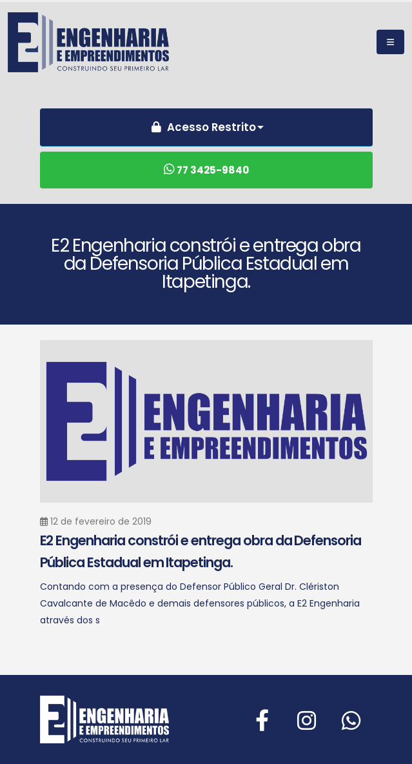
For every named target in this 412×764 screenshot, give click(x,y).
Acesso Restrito (202, 127)
